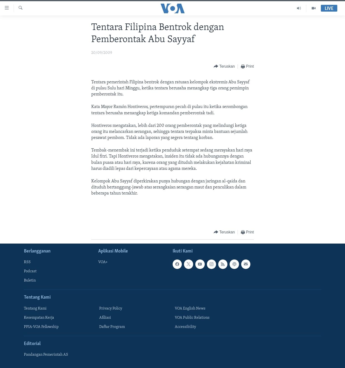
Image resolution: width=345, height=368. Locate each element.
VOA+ (103, 262)
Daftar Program (112, 327)
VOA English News (190, 308)
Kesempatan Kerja (39, 318)
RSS (27, 262)
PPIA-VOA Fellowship (41, 327)
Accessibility (185, 327)
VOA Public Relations (192, 318)
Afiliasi (105, 318)
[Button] (224, 66)
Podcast (30, 271)
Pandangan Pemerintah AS (46, 355)
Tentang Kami (35, 308)
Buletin (30, 280)
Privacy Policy (110, 308)
